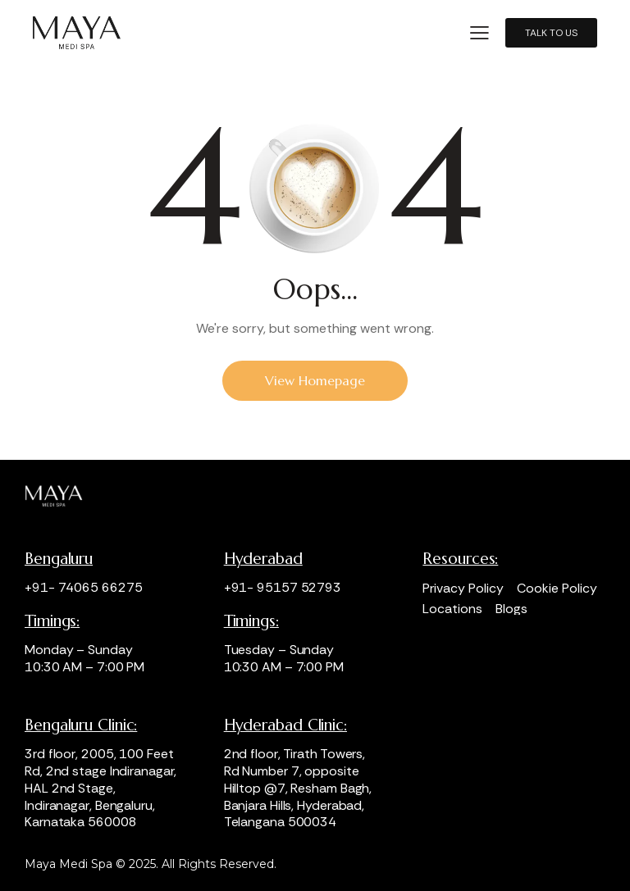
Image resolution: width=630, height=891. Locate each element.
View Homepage (315, 380)
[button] (479, 31)
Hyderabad (263, 558)
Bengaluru (59, 558)
